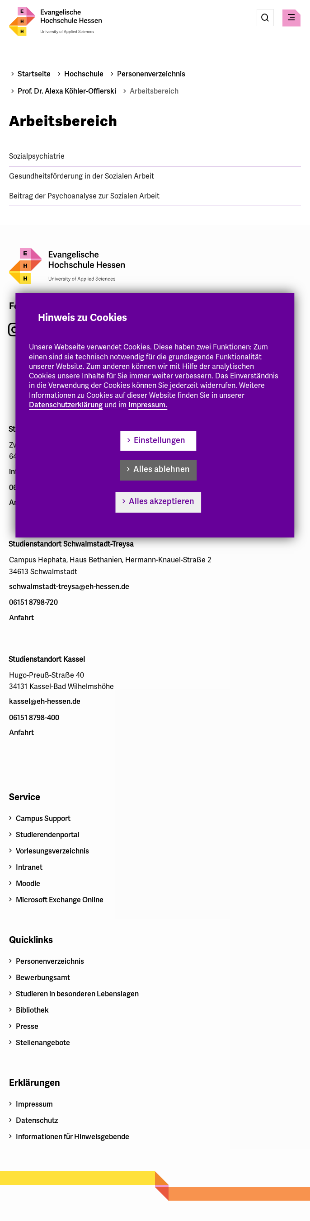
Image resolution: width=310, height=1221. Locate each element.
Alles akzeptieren (161, 501)
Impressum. (147, 405)
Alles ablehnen (161, 469)
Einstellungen (159, 440)
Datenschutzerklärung (66, 405)
